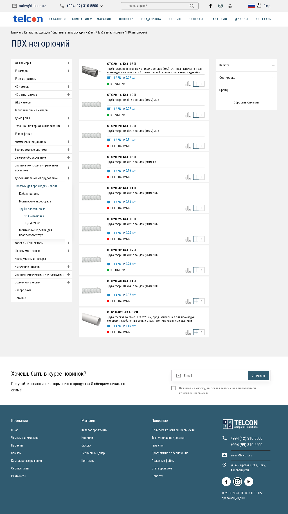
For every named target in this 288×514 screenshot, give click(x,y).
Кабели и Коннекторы (43, 243)
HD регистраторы (43, 94)
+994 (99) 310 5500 (246, 444)
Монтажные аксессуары (35, 201)
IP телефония (23, 134)
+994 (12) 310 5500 (82, 5)
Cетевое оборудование (43, 157)
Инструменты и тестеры (30, 258)
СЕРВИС (175, 19)
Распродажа (23, 290)
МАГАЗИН (104, 19)
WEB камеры (23, 102)
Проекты (17, 445)
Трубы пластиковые (111, 32)
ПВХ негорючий (136, 32)
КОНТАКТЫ (264, 19)
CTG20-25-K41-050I (121, 219)
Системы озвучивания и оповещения (43, 274)
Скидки (86, 445)
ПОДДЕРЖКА (151, 19)
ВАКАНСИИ (219, 19)
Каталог (58, 19)
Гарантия (158, 445)
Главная (16, 32)
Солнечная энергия (43, 282)
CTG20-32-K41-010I (121, 188)
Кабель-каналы (29, 193)
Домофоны (43, 118)
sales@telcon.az (32, 5)
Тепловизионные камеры (31, 110)
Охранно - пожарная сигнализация (43, 126)
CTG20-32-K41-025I (121, 250)
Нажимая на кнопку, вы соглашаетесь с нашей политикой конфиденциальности (217, 390)
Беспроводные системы (43, 149)
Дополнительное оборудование (43, 178)
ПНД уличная (32, 222)
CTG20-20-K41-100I (121, 126)
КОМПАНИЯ (82, 19)
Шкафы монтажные (43, 251)
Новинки (20, 298)
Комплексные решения (26, 460)
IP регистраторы (25, 79)
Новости (157, 476)
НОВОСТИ (126, 19)
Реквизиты (18, 476)
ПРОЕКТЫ (196, 19)
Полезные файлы (163, 460)
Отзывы (16, 453)
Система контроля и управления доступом (43, 168)
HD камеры (43, 86)
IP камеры (43, 71)
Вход (263, 6)
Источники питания (43, 266)
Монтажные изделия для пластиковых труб (35, 232)
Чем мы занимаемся (24, 438)
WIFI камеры (43, 63)
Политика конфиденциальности (173, 430)
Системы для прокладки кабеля (73, 32)
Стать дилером (162, 468)
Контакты (87, 460)
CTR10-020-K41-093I (122, 312)
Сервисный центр (93, 453)
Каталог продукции (37, 32)
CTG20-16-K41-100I (121, 95)
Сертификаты (20, 468)
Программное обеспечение (170, 453)
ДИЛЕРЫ (241, 19)
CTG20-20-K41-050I (121, 157)
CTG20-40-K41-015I (121, 281)
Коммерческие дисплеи (43, 142)
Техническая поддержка (168, 438)
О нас (14, 430)
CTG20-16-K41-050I (121, 64)
